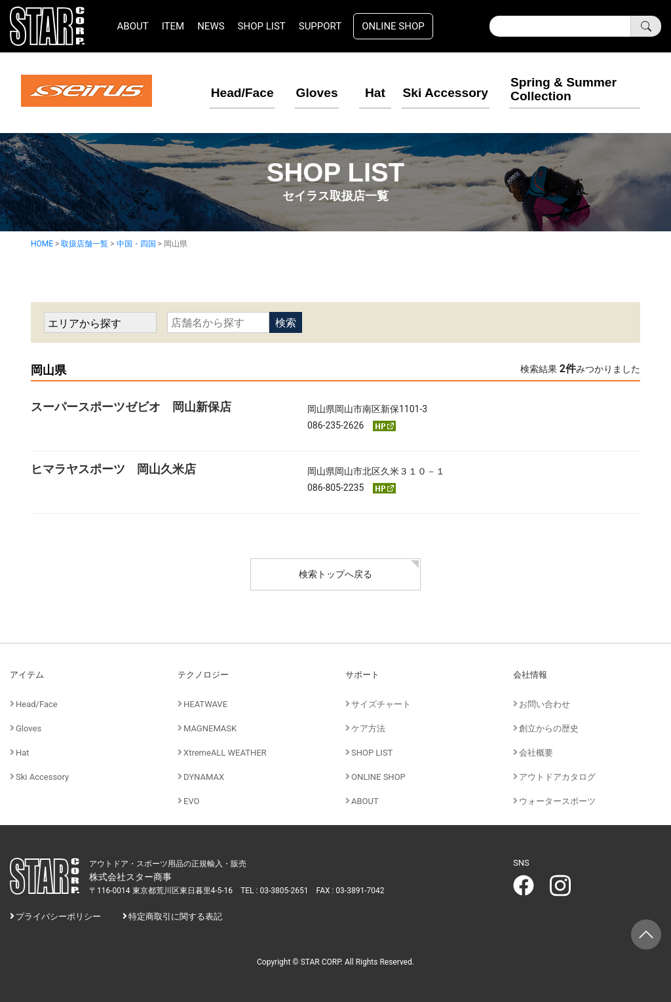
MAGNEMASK (210, 728)
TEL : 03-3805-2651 (274, 890)
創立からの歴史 (549, 728)
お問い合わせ (544, 703)
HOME (42, 243)
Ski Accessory (444, 91)
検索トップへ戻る (335, 574)
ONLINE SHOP (393, 26)
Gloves (300, 91)
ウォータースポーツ (557, 800)
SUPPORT (320, 26)
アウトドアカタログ (557, 776)
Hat (361, 91)
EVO (191, 800)
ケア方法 (368, 728)
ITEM (173, 26)
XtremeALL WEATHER (225, 752)
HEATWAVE (205, 703)
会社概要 (536, 752)
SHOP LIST (262, 26)
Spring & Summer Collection (564, 86)
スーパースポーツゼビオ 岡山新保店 (131, 406)
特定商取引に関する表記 (175, 916)
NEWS (210, 26)
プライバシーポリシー (58, 916)
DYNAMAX (203, 776)
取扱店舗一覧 (84, 243)
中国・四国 (136, 243)
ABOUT (133, 26)
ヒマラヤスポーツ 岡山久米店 (113, 468)
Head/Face (225, 91)
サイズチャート (381, 703)
